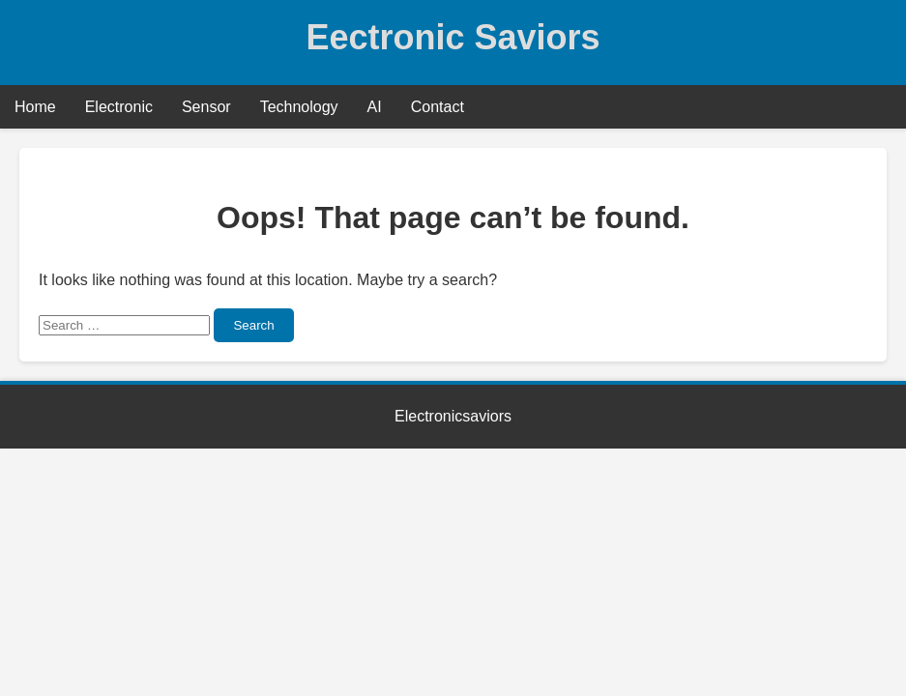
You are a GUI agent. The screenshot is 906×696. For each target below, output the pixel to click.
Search (253, 325)
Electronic (119, 107)
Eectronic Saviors (452, 37)
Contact (437, 107)
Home (35, 107)
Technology (299, 107)
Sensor (206, 107)
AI (374, 107)
